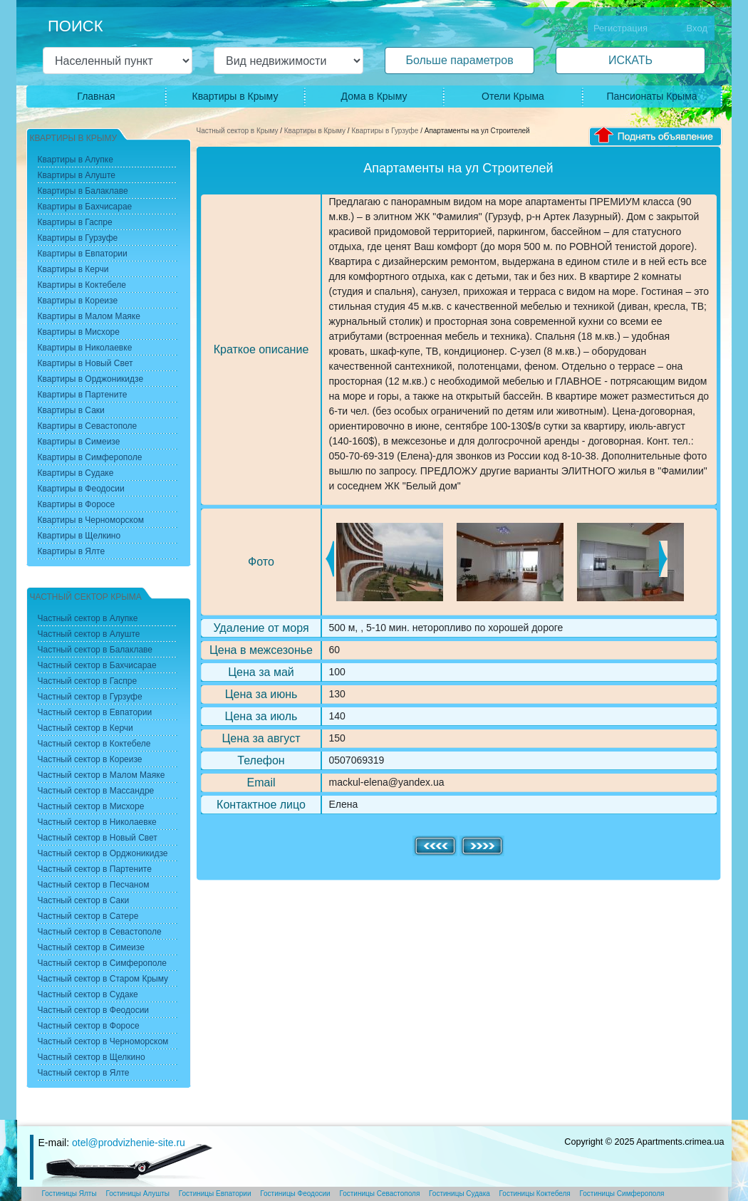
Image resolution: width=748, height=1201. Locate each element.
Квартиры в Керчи (73, 269)
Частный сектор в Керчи (85, 728)
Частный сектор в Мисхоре (91, 806)
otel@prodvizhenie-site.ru (128, 1142)
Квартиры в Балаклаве (83, 191)
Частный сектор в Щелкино (91, 1057)
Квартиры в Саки (71, 410)
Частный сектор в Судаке (88, 994)
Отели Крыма (513, 96)
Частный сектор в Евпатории (95, 712)
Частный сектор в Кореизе (90, 759)
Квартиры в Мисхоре (79, 332)
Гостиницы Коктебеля (535, 1193)
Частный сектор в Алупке (88, 618)
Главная (96, 96)
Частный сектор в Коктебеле (94, 744)
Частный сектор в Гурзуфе (90, 697)
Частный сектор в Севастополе (100, 932)
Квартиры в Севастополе (87, 426)
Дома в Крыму (374, 96)
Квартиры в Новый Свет (85, 363)
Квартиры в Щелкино (79, 536)
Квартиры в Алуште (77, 175)
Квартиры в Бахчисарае (85, 207)
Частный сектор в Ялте (84, 1073)
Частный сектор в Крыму (238, 131)
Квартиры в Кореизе (78, 301)
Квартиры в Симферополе (90, 457)
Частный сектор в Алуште (89, 634)
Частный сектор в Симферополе (102, 963)
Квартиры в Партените (83, 395)
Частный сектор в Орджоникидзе (103, 853)
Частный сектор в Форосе (89, 1026)
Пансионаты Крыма (651, 96)
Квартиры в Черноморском (91, 520)
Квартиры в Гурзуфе (384, 131)
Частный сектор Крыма (86, 597)
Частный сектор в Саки (84, 900)
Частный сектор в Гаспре (87, 681)
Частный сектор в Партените (95, 869)
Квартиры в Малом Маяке (89, 316)
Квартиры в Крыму (235, 96)
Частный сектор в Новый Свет (97, 838)
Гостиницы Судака (459, 1193)
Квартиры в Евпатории (83, 254)
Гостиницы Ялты (69, 1193)
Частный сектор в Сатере (88, 916)
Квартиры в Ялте (71, 551)
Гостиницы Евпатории (215, 1193)
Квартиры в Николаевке (85, 348)
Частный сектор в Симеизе (91, 947)
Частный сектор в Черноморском (103, 1041)
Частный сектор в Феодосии (94, 1010)
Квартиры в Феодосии (81, 489)
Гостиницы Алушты (137, 1193)
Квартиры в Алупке (75, 160)
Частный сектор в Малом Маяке (101, 775)
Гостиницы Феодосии (295, 1193)
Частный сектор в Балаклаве (95, 650)
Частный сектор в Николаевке (97, 822)
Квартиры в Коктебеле (82, 285)
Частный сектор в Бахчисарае (97, 665)
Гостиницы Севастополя (379, 1193)
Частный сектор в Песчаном (94, 885)
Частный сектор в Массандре (96, 791)
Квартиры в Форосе (76, 504)
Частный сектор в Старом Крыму (103, 979)
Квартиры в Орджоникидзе (91, 379)
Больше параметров (459, 60)
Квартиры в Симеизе (79, 442)
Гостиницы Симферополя (622, 1193)
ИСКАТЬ (630, 60)
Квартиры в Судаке (76, 473)
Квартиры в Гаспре (75, 222)
